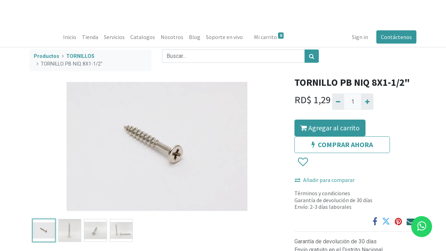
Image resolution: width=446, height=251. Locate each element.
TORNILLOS (80, 56)
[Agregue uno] (367, 101)
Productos (46, 56)
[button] (302, 162)
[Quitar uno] (338, 101)
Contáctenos (396, 36)
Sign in (360, 36)
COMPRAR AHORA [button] (342, 144)
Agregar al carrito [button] (330, 127)
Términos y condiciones (322, 193)
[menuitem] (69, 37)
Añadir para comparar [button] (325, 179)
